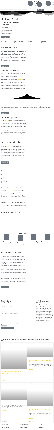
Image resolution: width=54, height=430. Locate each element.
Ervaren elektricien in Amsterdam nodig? (12, 402)
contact (9, 276)
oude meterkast (12, 190)
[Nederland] (27, 294)
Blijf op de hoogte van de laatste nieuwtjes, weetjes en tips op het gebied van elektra (27, 340)
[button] (13, 9)
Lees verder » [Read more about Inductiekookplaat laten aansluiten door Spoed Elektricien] (31, 369)
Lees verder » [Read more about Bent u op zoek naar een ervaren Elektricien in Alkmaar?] (31, 418)
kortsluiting (7, 120)
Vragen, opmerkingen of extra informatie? (8, 318)
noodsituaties (20, 79)
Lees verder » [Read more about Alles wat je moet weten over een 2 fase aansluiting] (4, 380)
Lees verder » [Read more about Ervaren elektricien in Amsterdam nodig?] (4, 410)
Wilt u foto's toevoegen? (5, 324)
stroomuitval (8, 146)
